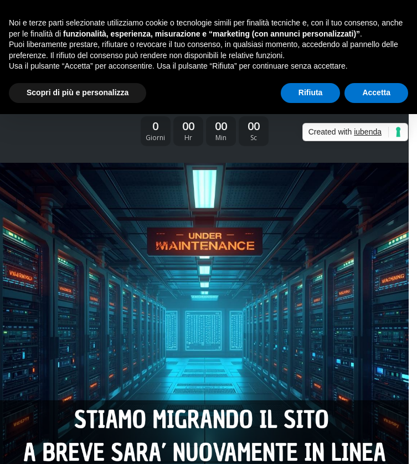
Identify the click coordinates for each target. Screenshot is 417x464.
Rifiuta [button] (310, 92)
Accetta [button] (376, 92)
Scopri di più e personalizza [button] (77, 92)
